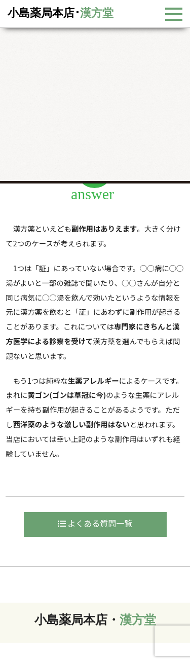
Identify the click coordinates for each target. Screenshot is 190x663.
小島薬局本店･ (60, 13)
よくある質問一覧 (95, 523)
